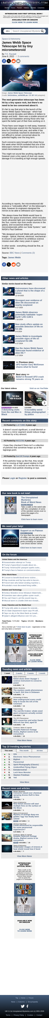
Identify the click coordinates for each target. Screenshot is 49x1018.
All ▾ (8, 31)
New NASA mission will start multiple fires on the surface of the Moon (27, 806)
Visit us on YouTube (39, 388)
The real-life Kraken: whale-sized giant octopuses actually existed (28, 712)
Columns (41, 8)
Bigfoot (16, 759)
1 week (7, 673)
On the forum (9, 554)
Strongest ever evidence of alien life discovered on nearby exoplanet (28, 302)
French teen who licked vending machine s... (22, 583)
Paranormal (18, 762)
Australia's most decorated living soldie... (21, 585)
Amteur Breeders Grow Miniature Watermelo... (23, 593)
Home (7, 8)
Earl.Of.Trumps (22, 456)
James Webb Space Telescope (20, 93)
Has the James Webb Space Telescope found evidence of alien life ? (29, 350)
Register (23, 478)
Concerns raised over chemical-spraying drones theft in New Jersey (27, 795)
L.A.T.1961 (20, 425)
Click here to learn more (32, 519)
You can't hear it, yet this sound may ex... (21, 598)
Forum (19, 8)
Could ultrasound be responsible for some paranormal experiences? (28, 827)
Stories (33, 8)
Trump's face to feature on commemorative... (22, 570)
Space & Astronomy (11, 39)
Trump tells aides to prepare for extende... (21, 608)
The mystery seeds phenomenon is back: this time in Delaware (28, 691)
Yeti (15, 778)
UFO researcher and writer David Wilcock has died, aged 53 (28, 721)
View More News (24, 740)
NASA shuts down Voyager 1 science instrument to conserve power (27, 681)
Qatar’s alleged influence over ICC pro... (21, 616)
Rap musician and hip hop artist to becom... (22, 580)
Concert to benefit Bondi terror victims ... (21, 578)
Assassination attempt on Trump (17, 562)
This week (9, 751)
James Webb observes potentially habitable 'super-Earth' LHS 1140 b (29, 314)
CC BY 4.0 (33, 95)
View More (24, 782)
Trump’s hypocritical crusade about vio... (21, 565)
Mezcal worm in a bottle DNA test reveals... (22, 601)
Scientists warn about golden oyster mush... (22, 595)
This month (24, 751)
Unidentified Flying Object (25, 767)
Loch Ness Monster (22, 772)
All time (40, 751)
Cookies (30, 1015)
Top (17, 998)
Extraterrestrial (20, 770)
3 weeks (30, 673)
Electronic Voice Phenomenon (26, 757)
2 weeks (19, 673)
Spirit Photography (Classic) (26, 765)
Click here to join (24, 627)
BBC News (15, 253)
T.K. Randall (10, 54)
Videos (26, 8)
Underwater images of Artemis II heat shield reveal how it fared (27, 848)
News (13, 8)
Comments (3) (28, 253)
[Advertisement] (24, 181)
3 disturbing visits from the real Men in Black (11, 412)
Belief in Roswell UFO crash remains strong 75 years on (30, 378)
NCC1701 (20, 441)
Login (12, 478)
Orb (15, 754)
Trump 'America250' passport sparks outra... (22, 568)
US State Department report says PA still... (21, 611)
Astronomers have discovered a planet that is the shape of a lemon (30, 290)
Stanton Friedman (21, 775)
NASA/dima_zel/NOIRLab (18, 95)
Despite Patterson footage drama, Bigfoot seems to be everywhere (25, 732)
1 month (42, 673)
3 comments (22, 56)
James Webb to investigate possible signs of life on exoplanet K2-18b (28, 338)
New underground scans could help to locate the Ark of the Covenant (27, 701)
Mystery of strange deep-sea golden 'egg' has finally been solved (26, 816)
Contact (39, 1015)
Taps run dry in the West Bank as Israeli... (21, 613)
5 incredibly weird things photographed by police (35, 412)
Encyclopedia (33, 1002)
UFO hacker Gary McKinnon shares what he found (30, 365)
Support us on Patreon (31, 530)
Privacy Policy (19, 1015)
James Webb (14, 257)
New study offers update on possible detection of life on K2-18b (29, 326)
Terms (8, 1015)
